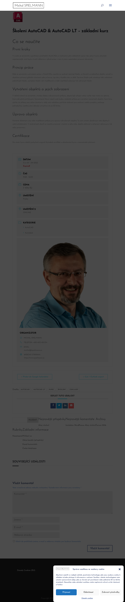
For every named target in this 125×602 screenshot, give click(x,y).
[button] (119, 576)
